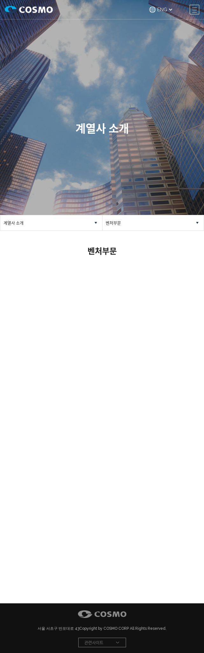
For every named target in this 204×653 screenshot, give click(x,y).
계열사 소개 (14, 223)
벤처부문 (113, 223)
